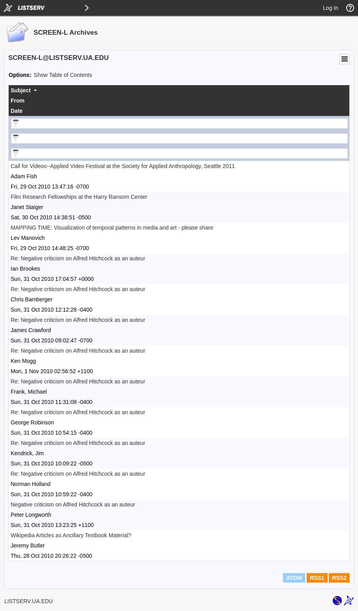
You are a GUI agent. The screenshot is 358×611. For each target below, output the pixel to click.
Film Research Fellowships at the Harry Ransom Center (79, 197)
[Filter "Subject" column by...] (179, 123)
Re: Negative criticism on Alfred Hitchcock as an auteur (78, 258)
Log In (330, 8)
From (17, 100)
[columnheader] (179, 90)
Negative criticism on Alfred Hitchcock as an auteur (73, 504)
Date (16, 111)
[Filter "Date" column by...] (179, 153)
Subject (21, 90)
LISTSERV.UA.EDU (28, 601)
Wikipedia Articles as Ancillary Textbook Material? (71, 535)
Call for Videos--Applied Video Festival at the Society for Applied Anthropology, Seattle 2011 (123, 166)
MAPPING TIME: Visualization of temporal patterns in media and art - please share (112, 227)
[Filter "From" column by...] (179, 138)
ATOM (294, 578)
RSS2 (339, 578)
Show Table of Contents (63, 75)
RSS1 (317, 578)
